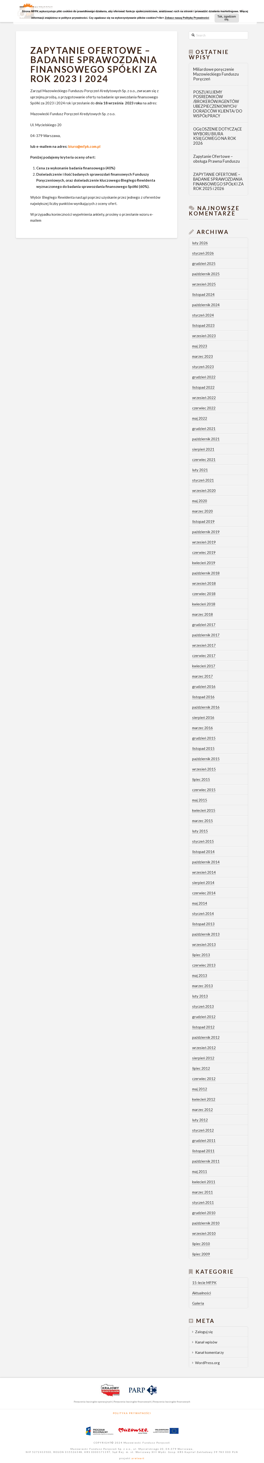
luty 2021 (200, 470)
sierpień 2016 (203, 717)
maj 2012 (199, 1089)
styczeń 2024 (203, 315)
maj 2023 (199, 346)
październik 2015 (206, 759)
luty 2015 (200, 831)
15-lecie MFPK (204, 1282)
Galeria (198, 1303)
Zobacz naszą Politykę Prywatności (187, 17)
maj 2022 (199, 418)
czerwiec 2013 (203, 965)
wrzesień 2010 (204, 1233)
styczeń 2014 (203, 913)
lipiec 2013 (201, 955)
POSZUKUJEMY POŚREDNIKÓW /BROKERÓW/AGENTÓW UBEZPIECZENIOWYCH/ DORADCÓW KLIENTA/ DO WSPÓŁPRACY (217, 104)
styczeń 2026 (203, 253)
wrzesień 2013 (204, 944)
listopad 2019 (203, 521)
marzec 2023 (202, 356)
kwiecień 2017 (203, 666)
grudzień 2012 (203, 1017)
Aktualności (201, 1293)
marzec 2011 (202, 1192)
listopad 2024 (203, 294)
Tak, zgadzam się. (226, 18)
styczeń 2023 (203, 366)
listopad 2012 (203, 1027)
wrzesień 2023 (204, 336)
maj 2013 (199, 975)
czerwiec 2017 (203, 655)
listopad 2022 (203, 387)
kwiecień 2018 (203, 604)
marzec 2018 (202, 614)
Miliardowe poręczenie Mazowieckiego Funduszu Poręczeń (216, 74)
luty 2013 (200, 996)
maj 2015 (199, 800)
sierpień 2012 (203, 1058)
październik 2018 (206, 573)
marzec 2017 (202, 676)
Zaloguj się (204, 1332)
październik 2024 (206, 305)
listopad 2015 (203, 748)
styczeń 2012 (203, 1130)
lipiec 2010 (201, 1244)
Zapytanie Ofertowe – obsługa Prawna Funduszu (216, 159)
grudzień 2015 (203, 738)
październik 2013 (206, 934)
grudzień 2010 (203, 1213)
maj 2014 (199, 903)
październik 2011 (206, 1161)
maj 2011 (199, 1171)
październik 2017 (206, 635)
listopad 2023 (203, 325)
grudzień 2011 (203, 1140)
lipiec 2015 (201, 779)
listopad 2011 (203, 1151)
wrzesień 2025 (204, 284)
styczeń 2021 (203, 480)
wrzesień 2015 (204, 769)
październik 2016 (206, 707)
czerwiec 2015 (203, 790)
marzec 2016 (202, 728)
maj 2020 (199, 501)
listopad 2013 (203, 924)
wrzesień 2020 (204, 490)
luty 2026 (200, 243)
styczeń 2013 (203, 1006)
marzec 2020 (202, 511)
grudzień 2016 (203, 686)
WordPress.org (207, 1363)
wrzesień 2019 (204, 542)
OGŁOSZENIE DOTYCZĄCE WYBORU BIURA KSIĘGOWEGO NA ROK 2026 (217, 136)
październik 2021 (206, 439)
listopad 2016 (203, 697)
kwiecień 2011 (203, 1182)
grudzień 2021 (203, 428)
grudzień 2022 (203, 377)
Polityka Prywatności (132, 1413)
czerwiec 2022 (203, 408)
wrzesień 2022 (204, 397)
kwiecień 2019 (203, 563)
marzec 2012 (202, 1109)
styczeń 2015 (203, 841)
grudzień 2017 (203, 624)
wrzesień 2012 (204, 1047)
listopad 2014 (203, 851)
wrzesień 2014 (204, 872)
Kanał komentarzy (209, 1352)
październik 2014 (206, 862)
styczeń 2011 (203, 1202)
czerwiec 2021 (203, 459)
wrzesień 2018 (204, 583)
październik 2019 (206, 532)
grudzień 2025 (203, 263)
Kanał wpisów (206, 1342)
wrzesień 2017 (204, 645)
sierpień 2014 (203, 882)
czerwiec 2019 (203, 552)
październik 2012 (206, 1037)
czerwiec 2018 (203, 593)
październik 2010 (206, 1223)
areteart (138, 1458)
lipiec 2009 (201, 1254)
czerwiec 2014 (203, 893)
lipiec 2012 (201, 1068)
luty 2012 (200, 1120)
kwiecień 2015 (203, 810)
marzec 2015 (202, 820)
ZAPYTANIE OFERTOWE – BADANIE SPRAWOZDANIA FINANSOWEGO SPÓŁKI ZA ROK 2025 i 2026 (218, 181)
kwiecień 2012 (203, 1099)
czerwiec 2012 (203, 1078)
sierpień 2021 (203, 449)
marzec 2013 (202, 986)
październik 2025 (206, 274)
